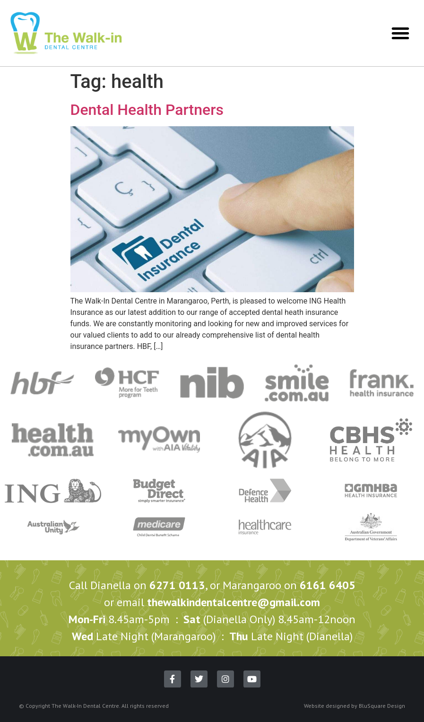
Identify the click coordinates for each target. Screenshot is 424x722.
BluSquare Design (382, 705)
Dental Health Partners (147, 110)
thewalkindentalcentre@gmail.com (233, 602)
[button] (400, 33)
